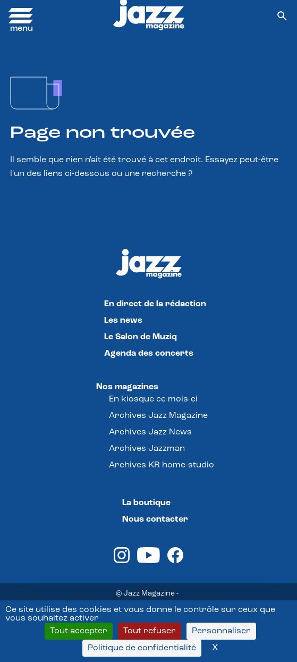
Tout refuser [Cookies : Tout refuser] (149, 631)
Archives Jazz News (150, 432)
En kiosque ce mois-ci (153, 399)
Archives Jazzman (147, 449)
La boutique (146, 503)
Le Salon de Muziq (140, 337)
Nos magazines (127, 387)
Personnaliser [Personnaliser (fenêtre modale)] (221, 631)
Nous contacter (155, 519)
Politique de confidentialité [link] (142, 648)
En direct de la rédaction (155, 304)
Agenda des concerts (148, 353)
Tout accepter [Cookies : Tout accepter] (78, 631)
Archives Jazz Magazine (158, 416)
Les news (123, 320)
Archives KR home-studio (161, 465)
